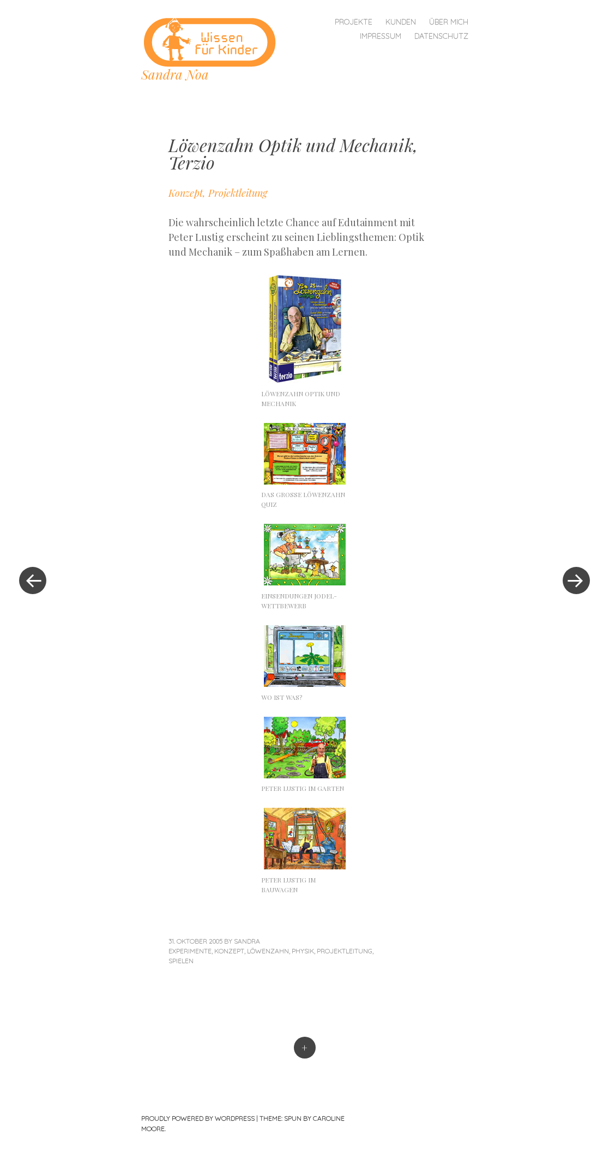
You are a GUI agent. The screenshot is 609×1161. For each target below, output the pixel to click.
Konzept (229, 951)
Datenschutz (441, 36)
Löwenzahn (268, 951)
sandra (247, 941)
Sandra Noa (175, 74)
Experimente (190, 951)
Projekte (353, 22)
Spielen (181, 961)
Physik (303, 951)
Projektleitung (344, 951)
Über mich (448, 22)
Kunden (400, 22)
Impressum (380, 36)
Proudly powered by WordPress (198, 1118)
